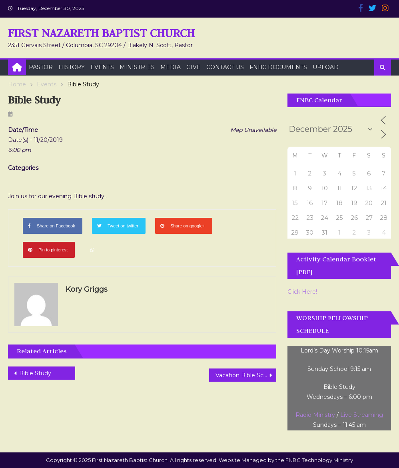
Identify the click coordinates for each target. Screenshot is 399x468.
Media (170, 67)
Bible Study (35, 373)
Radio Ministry (315, 414)
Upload (326, 67)
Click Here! (302, 291)
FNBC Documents (278, 67)
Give (193, 67)
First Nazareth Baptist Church (101, 33)
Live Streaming (361, 414)
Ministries (137, 67)
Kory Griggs (87, 289)
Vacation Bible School (245, 375)
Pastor (41, 67)
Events (102, 67)
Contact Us (225, 67)
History (71, 67)
